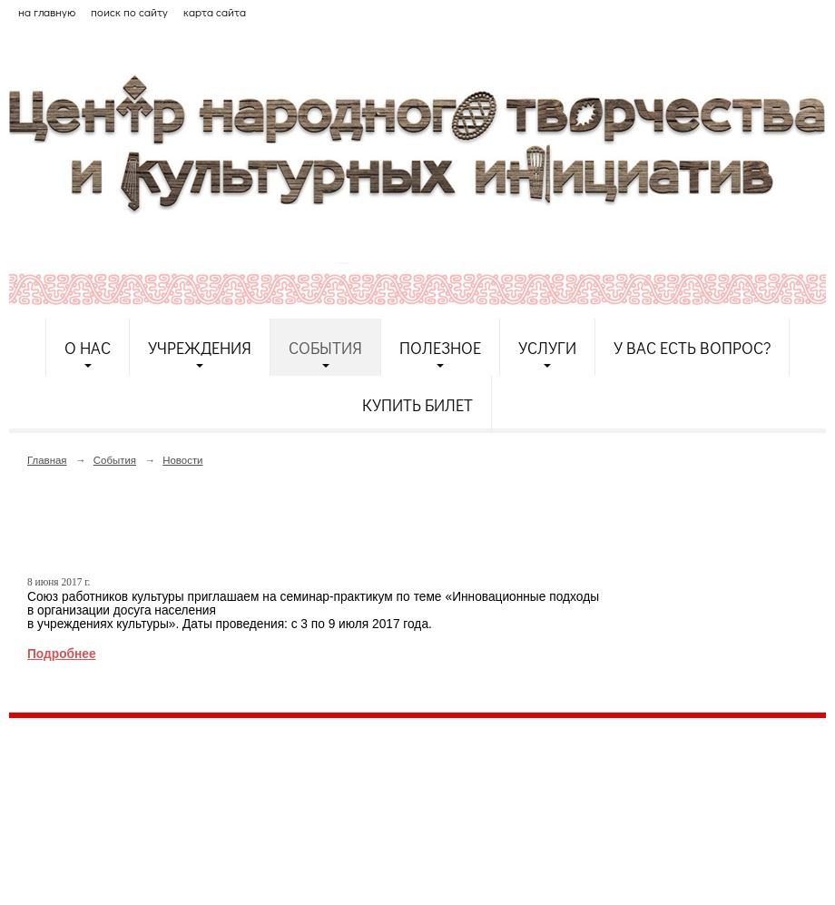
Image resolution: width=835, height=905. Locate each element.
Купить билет (417, 405)
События (325, 348)
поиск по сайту (129, 12)
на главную (46, 12)
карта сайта (214, 12)
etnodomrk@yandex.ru (447, 798)
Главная (47, 460)
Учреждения (199, 348)
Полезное (440, 348)
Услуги (547, 348)
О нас (87, 348)
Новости (182, 460)
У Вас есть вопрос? (692, 348)
